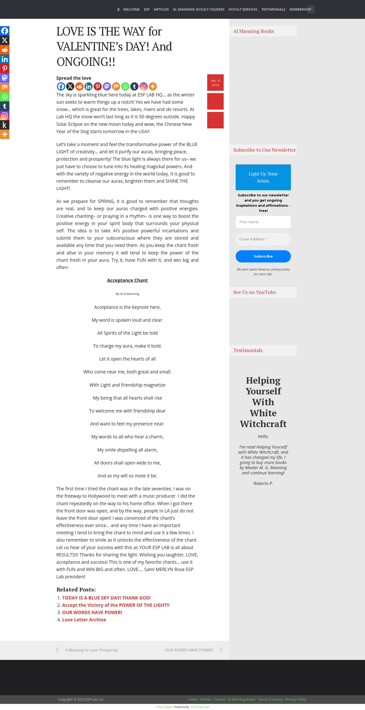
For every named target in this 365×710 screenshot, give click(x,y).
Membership (300, 9)
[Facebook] (61, 86)
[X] (70, 86)
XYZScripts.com (200, 707)
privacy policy (280, 269)
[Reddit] (79, 86)
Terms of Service (270, 699)
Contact (220, 699)
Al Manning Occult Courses (198, 9)
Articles (161, 9)
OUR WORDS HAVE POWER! (92, 612)
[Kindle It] (4, 125)
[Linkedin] (88, 86)
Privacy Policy (296, 699)
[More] (153, 86)
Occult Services (243, 9)
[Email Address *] (263, 239)
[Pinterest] (98, 86)
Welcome (131, 9)
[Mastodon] (107, 86)
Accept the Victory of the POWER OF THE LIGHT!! (116, 605)
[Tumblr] (134, 86)
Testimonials (274, 9)
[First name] (263, 222)
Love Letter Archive (84, 619)
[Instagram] (143, 86)
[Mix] (116, 86)
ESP (147, 9)
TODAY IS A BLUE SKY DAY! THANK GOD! (106, 598)
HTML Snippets (165, 707)
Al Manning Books (241, 699)
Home (193, 699)
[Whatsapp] (125, 86)
